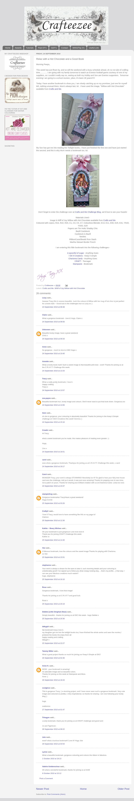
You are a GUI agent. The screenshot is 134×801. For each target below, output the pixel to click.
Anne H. (45, 666)
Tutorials (30, 48)
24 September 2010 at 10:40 (53, 353)
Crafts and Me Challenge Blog (88, 212)
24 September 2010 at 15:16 (53, 422)
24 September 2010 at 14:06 (53, 405)
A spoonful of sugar (75, 253)
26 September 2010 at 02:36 (53, 658)
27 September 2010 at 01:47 (53, 710)
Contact (64, 48)
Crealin (45, 430)
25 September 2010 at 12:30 (53, 520)
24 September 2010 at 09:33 (53, 339)
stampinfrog (47, 494)
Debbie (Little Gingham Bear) (54, 612)
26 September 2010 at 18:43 (53, 680)
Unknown (46, 330)
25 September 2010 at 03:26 (53, 503)
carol (44, 460)
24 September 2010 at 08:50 (53, 322)
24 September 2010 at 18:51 (53, 452)
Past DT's (42, 48)
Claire (44, 315)
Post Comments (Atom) (56, 794)
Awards (18, 48)
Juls (44, 737)
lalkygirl (45, 626)
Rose (44, 587)
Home (7, 48)
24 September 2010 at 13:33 (53, 371)
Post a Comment (46, 778)
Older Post (123, 788)
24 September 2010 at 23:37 (53, 486)
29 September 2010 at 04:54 (53, 744)
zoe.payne (46, 398)
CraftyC (45, 511)
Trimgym (46, 717)
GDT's (54, 48)
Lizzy (44, 298)
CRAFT (78, 261)
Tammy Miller (47, 651)
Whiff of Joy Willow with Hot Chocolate (70, 288)
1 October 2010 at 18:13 (51, 759)
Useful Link (94, 48)
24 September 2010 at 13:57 (53, 390)
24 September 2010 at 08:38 (53, 307)
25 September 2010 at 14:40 (53, 540)
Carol (44, 474)
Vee (43, 548)
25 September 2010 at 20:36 (53, 619)
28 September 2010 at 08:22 (53, 729)
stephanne (46, 565)
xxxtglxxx (46, 688)
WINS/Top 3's (78, 48)
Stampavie (77, 264)
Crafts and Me (55, 89)
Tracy (44, 379)
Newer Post (42, 788)
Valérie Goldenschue (51, 766)
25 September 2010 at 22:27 (53, 643)
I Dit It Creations (76, 256)
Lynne (44, 752)
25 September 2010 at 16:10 (53, 579)
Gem (44, 413)
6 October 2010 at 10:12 (51, 773)
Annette (45, 361)
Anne (44, 347)
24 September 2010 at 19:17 (53, 466)
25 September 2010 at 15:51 (53, 557)
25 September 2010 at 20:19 (53, 604)
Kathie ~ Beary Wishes (51, 528)
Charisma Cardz (76, 258)
